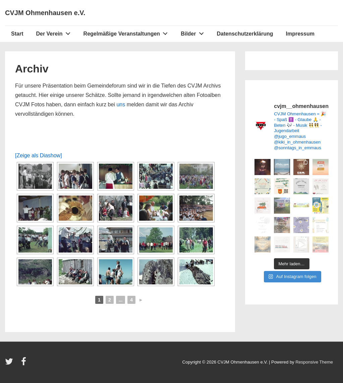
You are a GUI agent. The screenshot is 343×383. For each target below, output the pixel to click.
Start (17, 34)
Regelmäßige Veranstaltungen (127, 32)
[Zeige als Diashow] (38, 155)
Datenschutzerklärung (245, 34)
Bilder (194, 32)
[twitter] (10, 363)
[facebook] (24, 363)
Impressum (300, 34)
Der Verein (55, 32)
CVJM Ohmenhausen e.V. (45, 12)
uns (120, 104)
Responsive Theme (314, 362)
